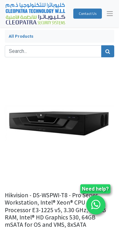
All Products (21, 36)
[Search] (107, 51)
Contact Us (87, 13)
